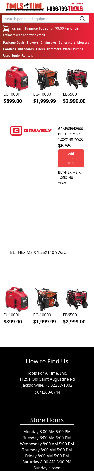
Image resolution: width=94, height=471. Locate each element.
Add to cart (71, 158)
